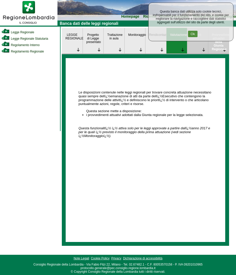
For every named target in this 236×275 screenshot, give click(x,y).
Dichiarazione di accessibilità (142, 258)
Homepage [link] (130, 16)
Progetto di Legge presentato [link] (93, 38)
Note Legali (81, 258)
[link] (28, 24)
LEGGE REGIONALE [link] (74, 36)
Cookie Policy (100, 258)
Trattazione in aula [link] (115, 36)
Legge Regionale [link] (18, 32)
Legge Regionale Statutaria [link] (25, 38)
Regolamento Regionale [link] (23, 51)
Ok (193, 34)
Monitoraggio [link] (136, 35)
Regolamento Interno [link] (21, 45)
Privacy (116, 258)
